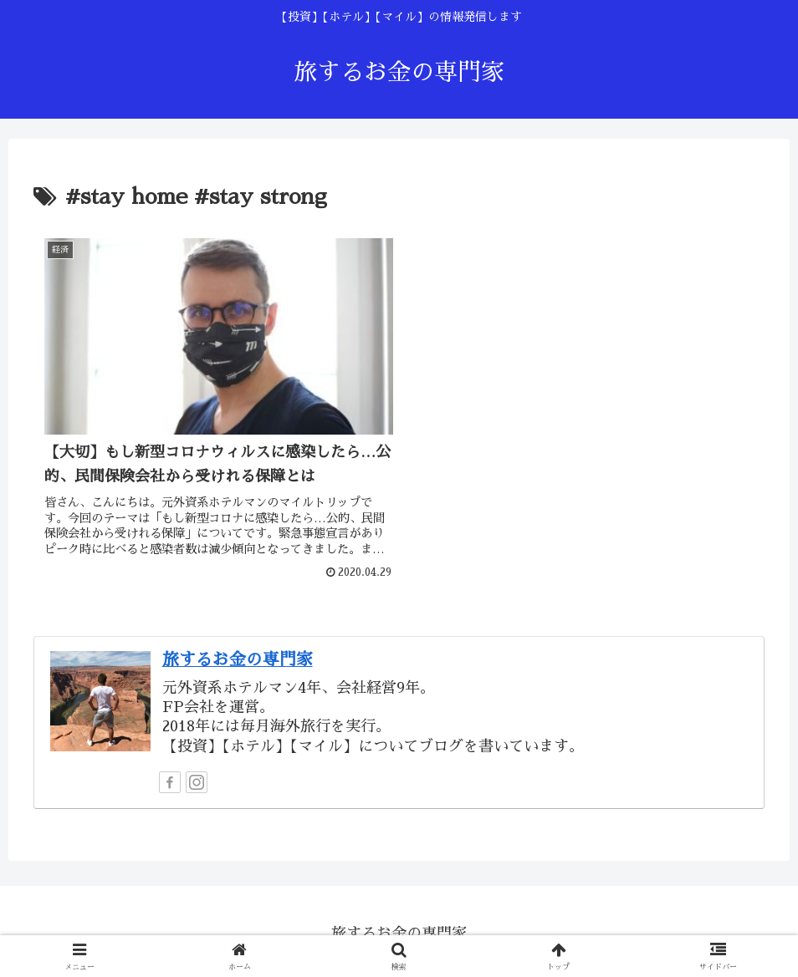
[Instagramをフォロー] (196, 777)
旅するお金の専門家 (237, 654)
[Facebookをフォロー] (170, 777)
